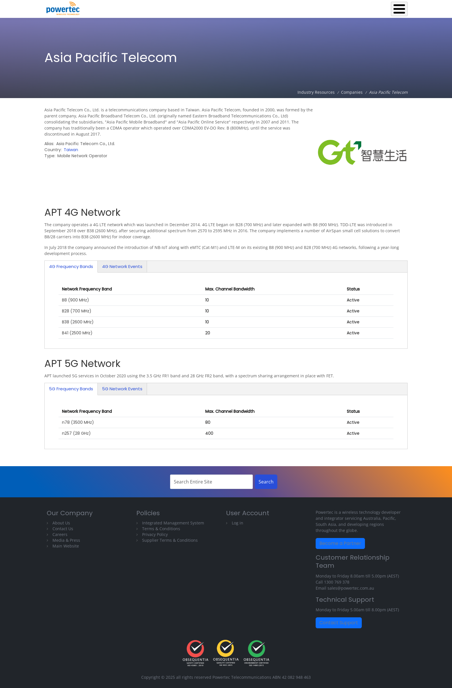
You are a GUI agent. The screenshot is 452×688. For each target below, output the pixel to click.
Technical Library (385, 7)
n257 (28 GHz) (76, 433)
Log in (237, 523)
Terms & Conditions (161, 528)
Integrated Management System (173, 523)
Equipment (262, 7)
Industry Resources (337, 7)
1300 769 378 (336, 582)
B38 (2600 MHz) (78, 322)
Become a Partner (340, 543)
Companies (352, 92)
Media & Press (66, 540)
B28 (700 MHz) (76, 311)
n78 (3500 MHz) (78, 422)
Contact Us (62, 528)
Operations (295, 7)
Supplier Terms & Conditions (170, 540)
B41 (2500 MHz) (77, 333)
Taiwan (71, 150)
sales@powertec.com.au (350, 588)
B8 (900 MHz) (75, 300)
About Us (61, 523)
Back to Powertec (221, 7)
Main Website (65, 546)
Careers (59, 534)
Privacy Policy (155, 534)
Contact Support (338, 622)
